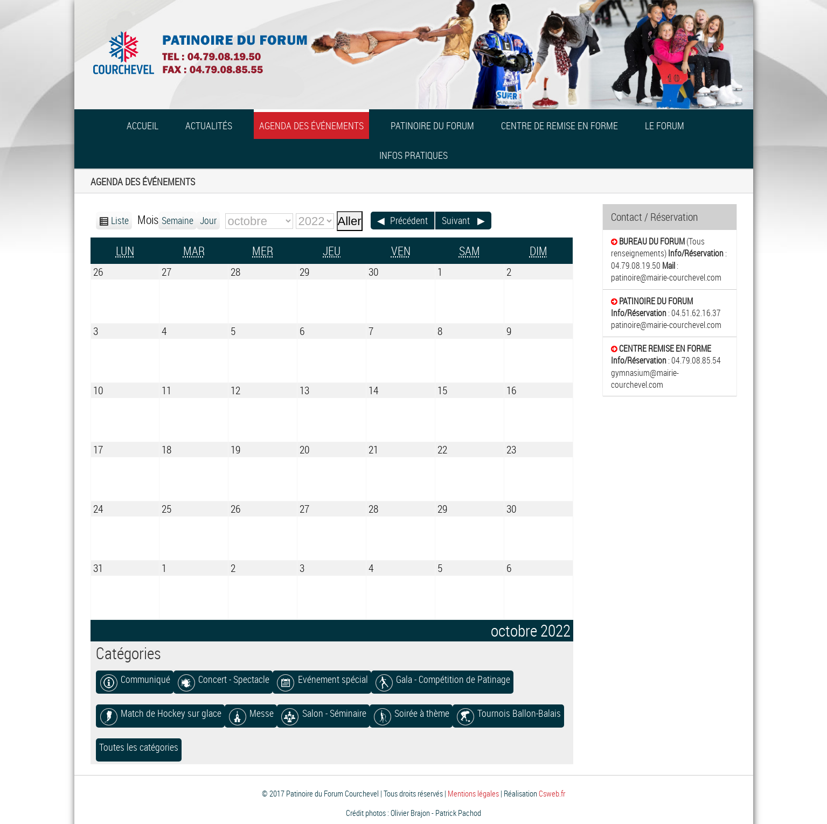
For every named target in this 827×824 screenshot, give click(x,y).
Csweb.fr (552, 793)
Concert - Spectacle (223, 679)
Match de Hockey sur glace (160, 713)
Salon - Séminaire (323, 713)
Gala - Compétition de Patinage (442, 679)
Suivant (456, 220)
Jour (208, 220)
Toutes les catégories (138, 747)
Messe (251, 713)
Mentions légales (473, 793)
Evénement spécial (321, 679)
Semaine (177, 220)
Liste (120, 220)
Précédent (409, 220)
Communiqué (134, 679)
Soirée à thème (411, 713)
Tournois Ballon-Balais (508, 713)
